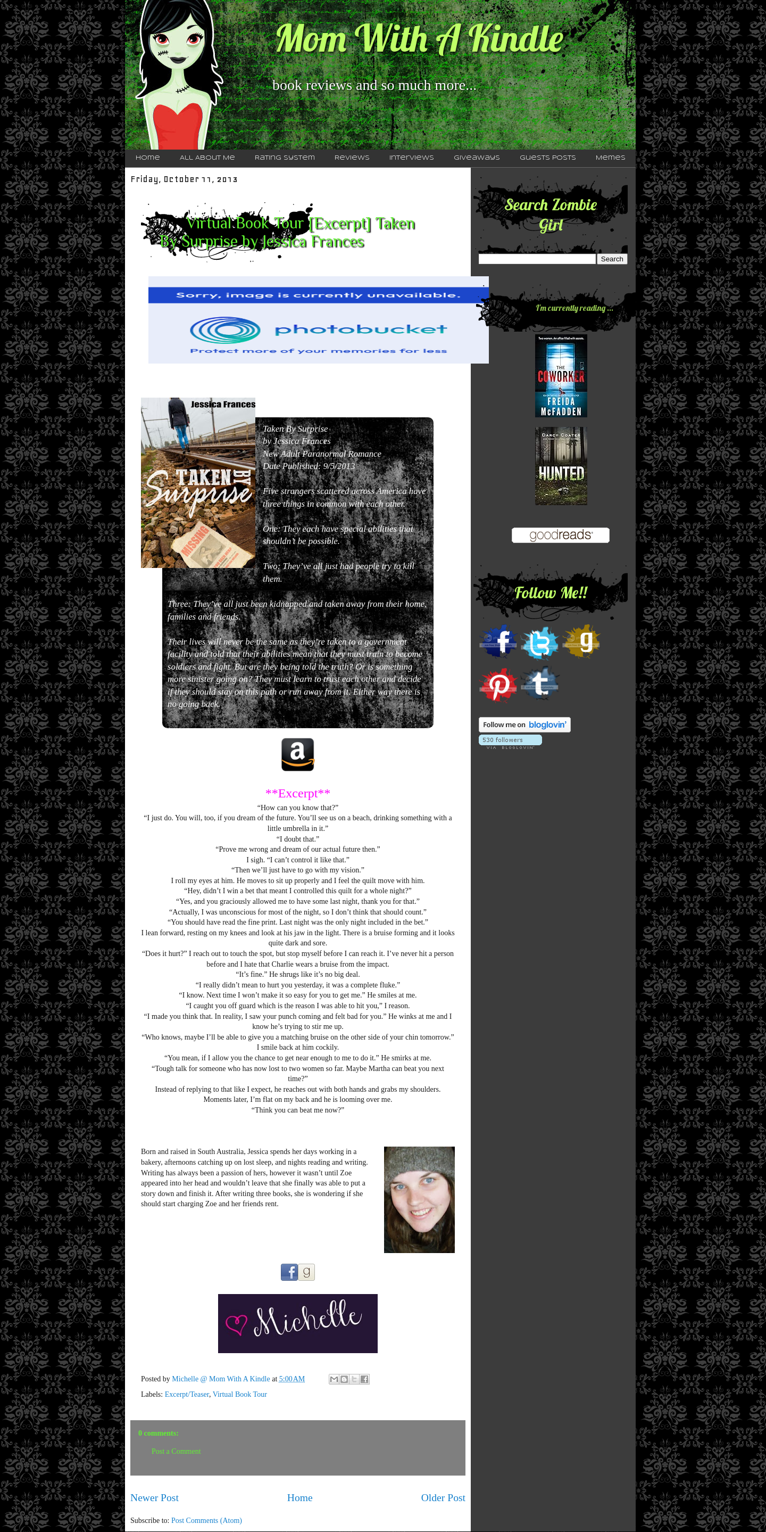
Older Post (443, 1497)
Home (148, 158)
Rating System (285, 158)
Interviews (411, 158)
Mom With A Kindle (418, 37)
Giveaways (477, 158)
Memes (611, 158)
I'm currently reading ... (574, 307)
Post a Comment (176, 1451)
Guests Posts (548, 158)
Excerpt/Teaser (187, 1394)
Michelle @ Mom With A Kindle (222, 1379)
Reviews (352, 158)
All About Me (207, 158)
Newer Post (154, 1497)
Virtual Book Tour (240, 1394)
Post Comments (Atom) (206, 1521)
